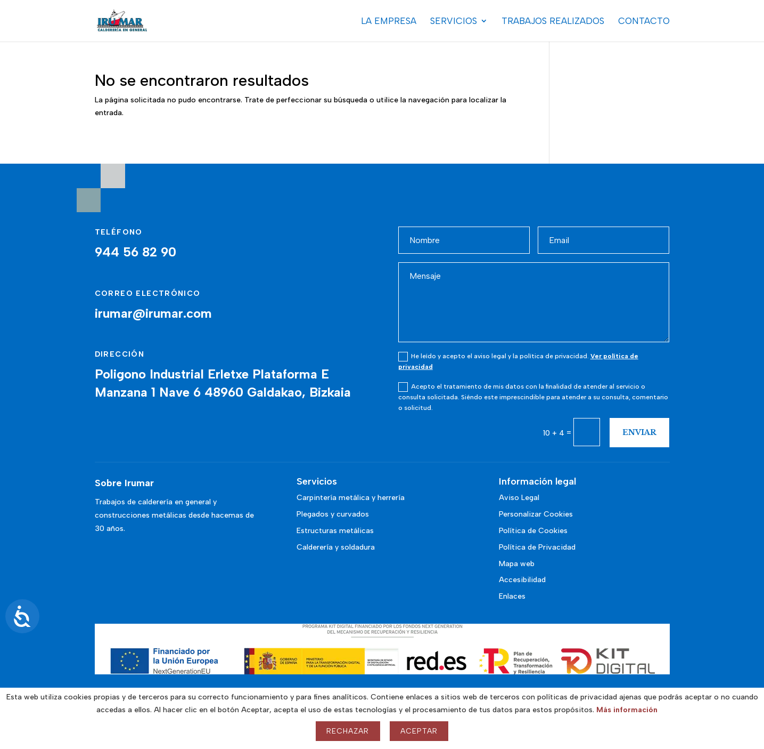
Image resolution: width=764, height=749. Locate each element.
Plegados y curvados (333, 514)
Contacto (644, 21)
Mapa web (517, 563)
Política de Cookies (533, 530)
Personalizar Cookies (536, 514)
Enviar (639, 432)
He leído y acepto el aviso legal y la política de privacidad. (518, 361)
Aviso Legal (519, 497)
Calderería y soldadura (336, 547)
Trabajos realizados (553, 21)
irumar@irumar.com (153, 313)
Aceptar (419, 731)
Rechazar (347, 731)
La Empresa (388, 21)
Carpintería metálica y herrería (351, 497)
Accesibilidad (522, 579)
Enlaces (512, 596)
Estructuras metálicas (335, 530)
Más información (627, 709)
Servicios (453, 21)
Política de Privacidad (537, 547)
